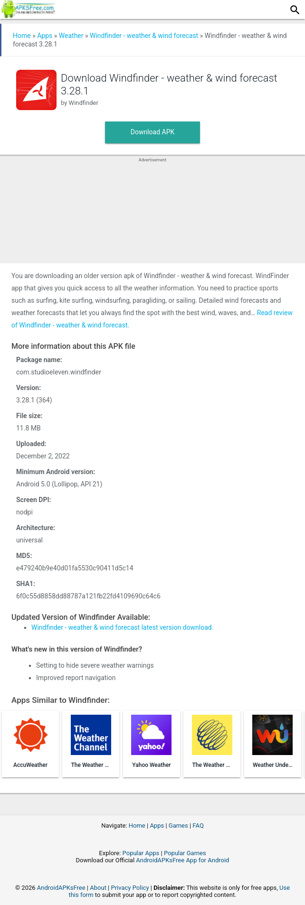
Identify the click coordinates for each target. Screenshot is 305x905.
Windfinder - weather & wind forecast (144, 35)
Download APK (153, 132)
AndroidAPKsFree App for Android (182, 860)
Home (22, 35)
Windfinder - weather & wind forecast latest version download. (122, 627)
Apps (44, 35)
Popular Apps (141, 853)
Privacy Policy (130, 887)
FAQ (197, 825)
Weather (71, 35)
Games (178, 825)
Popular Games (185, 853)
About (98, 887)
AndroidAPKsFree (61, 887)
